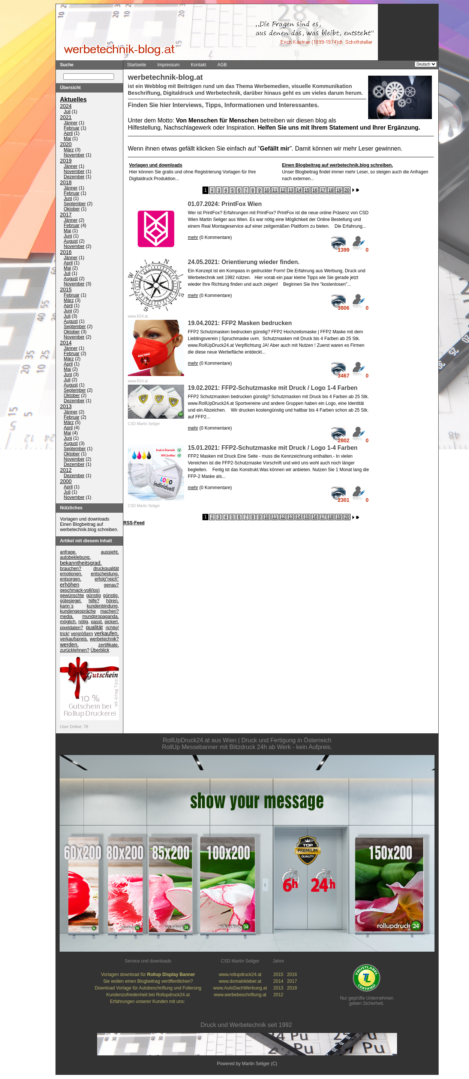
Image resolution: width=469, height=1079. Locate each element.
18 (330, 190)
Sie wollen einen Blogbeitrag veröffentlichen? (148, 981)
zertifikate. (108, 645)
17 (323, 190)
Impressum (168, 64)
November (74, 155)
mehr (193, 237)
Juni (68, 198)
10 (266, 190)
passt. (97, 622)
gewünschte (72, 595)
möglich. (68, 622)
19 (338, 190)
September (75, 204)
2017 (66, 215)
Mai (67, 139)
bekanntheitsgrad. (81, 563)
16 (314, 190)
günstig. (111, 595)
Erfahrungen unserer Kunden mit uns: (148, 1001)
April (68, 133)
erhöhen (69, 585)
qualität (94, 628)
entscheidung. (105, 574)
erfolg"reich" (106, 579)
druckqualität (106, 569)
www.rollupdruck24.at (240, 975)
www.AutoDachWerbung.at (240, 988)
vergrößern (82, 634)
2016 (66, 252)
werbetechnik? (104, 639)
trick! (64, 634)
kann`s (66, 606)
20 (347, 190)
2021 (66, 118)
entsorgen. (70, 579)
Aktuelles (73, 100)
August (71, 241)
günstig (93, 595)
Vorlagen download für (148, 975)
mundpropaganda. (100, 616)
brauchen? (70, 569)
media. (66, 616)
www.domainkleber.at (240, 981)
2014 (66, 343)
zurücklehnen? (74, 650)
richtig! (112, 628)
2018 (66, 183)
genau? (111, 585)
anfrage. (68, 552)
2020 (66, 145)
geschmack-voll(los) (80, 590)
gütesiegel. (71, 601)
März (69, 150)
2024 (66, 106)
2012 (66, 470)
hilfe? (93, 601)
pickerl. (112, 622)
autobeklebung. (75, 557)
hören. (112, 601)
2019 (66, 161)
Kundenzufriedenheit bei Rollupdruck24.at (148, 995)
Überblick (99, 650)
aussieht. (110, 552)
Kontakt (198, 64)
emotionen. (71, 574)
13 (290, 190)
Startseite (136, 64)
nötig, (83, 622)
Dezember (74, 177)
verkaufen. (106, 634)
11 (275, 190)
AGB (222, 64)
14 (299, 190)
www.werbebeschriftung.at (240, 995)
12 (282, 190)
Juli (67, 112)
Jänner (71, 123)
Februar (71, 128)
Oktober (72, 209)
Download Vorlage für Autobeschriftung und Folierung (148, 988)
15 (306, 190)
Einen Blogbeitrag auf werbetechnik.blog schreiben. (89, 527)
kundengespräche (78, 611)
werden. (69, 645)
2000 (66, 482)
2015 (66, 290)
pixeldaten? (71, 628)
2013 (66, 407)
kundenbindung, (103, 606)
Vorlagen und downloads (84, 519)
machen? (109, 611)
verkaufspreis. (74, 639)
